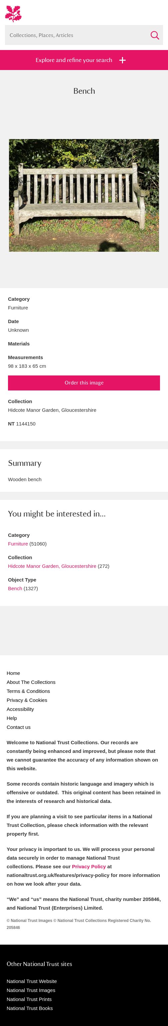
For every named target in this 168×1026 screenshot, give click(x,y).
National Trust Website (32, 981)
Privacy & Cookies (27, 700)
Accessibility (20, 709)
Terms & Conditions (28, 691)
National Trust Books (30, 1008)
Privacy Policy (89, 866)
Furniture (18, 544)
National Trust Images (31, 990)
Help (12, 718)
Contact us (19, 727)
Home (13, 673)
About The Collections (31, 682)
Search (154, 32)
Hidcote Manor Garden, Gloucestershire (52, 566)
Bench (15, 588)
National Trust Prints (29, 999)
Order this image (84, 382)
